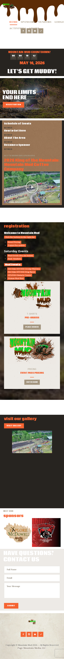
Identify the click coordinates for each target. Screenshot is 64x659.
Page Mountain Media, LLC (32, 648)
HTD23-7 (47, 495)
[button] (32, 187)
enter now (32, 382)
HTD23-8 (17, 468)
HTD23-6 (17, 495)
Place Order (32, 327)
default (32, 441)
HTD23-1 (47, 468)
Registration (13, 105)
